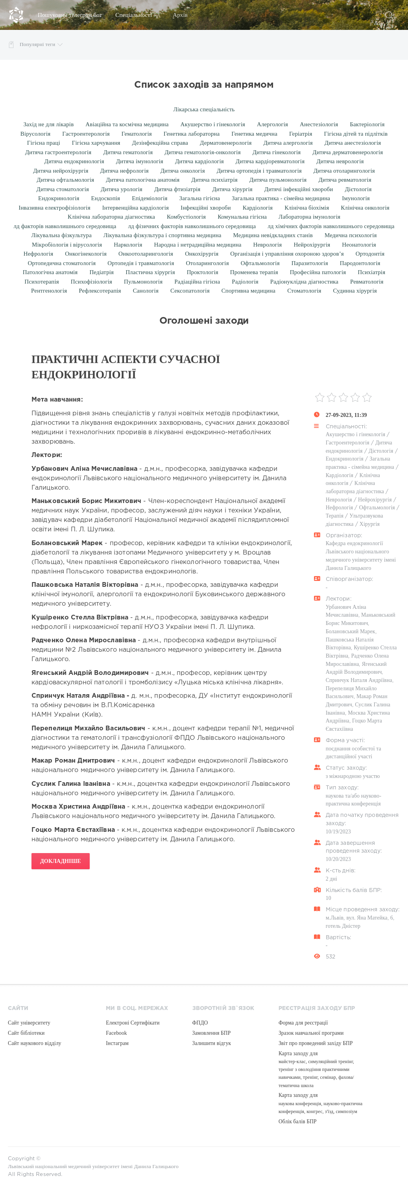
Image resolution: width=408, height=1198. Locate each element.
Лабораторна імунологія (309, 217)
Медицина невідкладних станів (273, 235)
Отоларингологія (207, 263)
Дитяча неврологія (340, 161)
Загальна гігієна (199, 198)
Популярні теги (41, 44)
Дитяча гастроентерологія (58, 152)
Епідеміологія (149, 198)
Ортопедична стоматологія (62, 263)
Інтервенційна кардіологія (135, 208)
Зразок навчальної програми (311, 1033)
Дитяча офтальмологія (65, 180)
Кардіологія (258, 208)
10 (328, 898)
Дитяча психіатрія (214, 180)
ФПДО (200, 1023)
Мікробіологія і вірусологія (67, 244)
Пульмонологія (143, 281)
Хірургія (370, 524)
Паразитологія (310, 263)
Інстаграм (117, 1043)
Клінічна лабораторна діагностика (111, 217)
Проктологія (202, 272)
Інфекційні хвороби (206, 208)
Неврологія (267, 244)
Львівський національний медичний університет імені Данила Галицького (93, 1166)
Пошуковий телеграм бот (70, 15)
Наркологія (128, 244)
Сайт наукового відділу (34, 1043)
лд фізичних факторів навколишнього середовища (192, 226)
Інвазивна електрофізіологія (54, 208)
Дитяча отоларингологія (344, 171)
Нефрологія (39, 254)
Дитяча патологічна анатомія (142, 180)
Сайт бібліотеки (26, 1033)
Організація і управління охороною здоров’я (286, 254)
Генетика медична (254, 134)
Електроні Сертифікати (132, 1023)
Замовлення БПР (211, 1033)
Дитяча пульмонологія (278, 180)
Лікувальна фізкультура (61, 235)
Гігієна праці (43, 143)
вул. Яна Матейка (366, 918)
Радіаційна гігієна (197, 281)
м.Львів (335, 918)
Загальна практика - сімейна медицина (281, 198)
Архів (184, 15)
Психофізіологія (91, 281)
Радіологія (245, 281)
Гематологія (137, 134)
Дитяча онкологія (183, 171)
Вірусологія (35, 134)
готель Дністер (343, 926)
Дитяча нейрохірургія (60, 171)
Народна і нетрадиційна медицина (198, 244)
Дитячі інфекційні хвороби (298, 189)
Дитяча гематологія (128, 152)
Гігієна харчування (96, 143)
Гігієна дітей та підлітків (356, 134)
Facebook (116, 1033)
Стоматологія (304, 291)
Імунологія (356, 198)
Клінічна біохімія (306, 208)
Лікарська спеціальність (203, 109)
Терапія (334, 516)
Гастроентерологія (85, 134)
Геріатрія (300, 134)
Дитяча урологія (121, 189)
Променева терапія (254, 272)
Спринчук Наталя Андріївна (359, 680)
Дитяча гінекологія (277, 152)
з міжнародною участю (353, 776)
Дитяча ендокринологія (74, 161)
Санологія (146, 291)
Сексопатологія (190, 291)
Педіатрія (101, 272)
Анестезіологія (319, 124)
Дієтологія (358, 189)
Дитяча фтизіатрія (177, 189)
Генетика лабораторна (192, 134)
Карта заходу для (316, 1069)
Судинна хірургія (355, 291)
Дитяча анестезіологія (353, 143)
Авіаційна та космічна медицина (126, 124)
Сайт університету (29, 1023)
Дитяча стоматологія (63, 189)
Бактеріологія (367, 124)
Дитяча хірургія (232, 189)
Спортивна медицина (248, 291)
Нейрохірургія (312, 244)
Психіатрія (371, 272)
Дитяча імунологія (139, 161)
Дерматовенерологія (225, 143)
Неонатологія (359, 244)
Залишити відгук (211, 1043)
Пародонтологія (360, 263)
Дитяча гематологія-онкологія (202, 152)
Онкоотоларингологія (145, 254)
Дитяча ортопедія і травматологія (259, 171)
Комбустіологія (186, 217)
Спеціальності (137, 15)
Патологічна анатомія (50, 272)
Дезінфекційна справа (160, 143)
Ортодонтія (370, 254)
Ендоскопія (105, 198)
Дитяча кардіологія (199, 161)
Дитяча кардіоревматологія (270, 161)
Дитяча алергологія (287, 143)
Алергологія (272, 124)
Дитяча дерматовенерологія (347, 152)
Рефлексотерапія (100, 291)
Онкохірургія (201, 254)
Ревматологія (367, 281)
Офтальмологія (260, 263)
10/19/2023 (338, 832)
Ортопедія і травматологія (140, 263)
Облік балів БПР (298, 1121)
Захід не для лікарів (48, 124)
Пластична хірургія (150, 272)
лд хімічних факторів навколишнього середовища (331, 226)
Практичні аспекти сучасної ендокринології (125, 366)
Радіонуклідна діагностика (304, 281)
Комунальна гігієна (242, 217)
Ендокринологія (58, 198)
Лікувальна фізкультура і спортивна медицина (162, 235)
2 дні (331, 879)
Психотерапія (41, 281)
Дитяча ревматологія (344, 180)
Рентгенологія (49, 291)
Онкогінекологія (86, 254)
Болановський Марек (350, 631)
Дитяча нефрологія (124, 171)
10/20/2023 (338, 859)
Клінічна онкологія (365, 208)
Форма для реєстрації (303, 1023)
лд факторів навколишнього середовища (65, 226)
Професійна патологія (318, 272)
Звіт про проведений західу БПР (316, 1043)
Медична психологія (351, 235)
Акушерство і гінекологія (213, 124)
